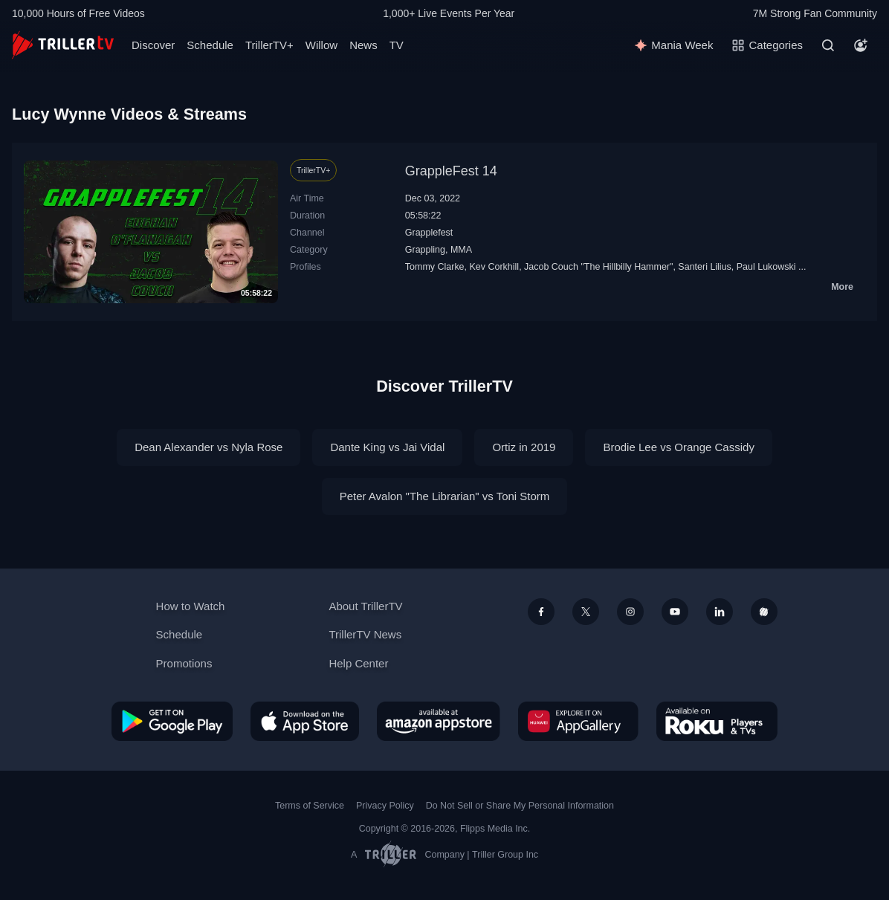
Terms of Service (309, 805)
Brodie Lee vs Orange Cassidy (678, 447)
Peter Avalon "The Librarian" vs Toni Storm (445, 496)
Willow (321, 45)
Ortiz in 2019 (523, 447)
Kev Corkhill (495, 267)
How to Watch (190, 606)
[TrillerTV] (63, 45)
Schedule (210, 45)
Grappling (425, 250)
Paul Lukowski (766, 267)
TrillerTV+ (269, 45)
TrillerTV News (365, 634)
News (363, 45)
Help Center (358, 663)
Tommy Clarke (435, 267)
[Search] (828, 45)
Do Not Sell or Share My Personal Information (520, 805)
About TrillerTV (365, 606)
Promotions (184, 663)
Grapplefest (429, 232)
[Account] (860, 45)
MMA (461, 250)
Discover (153, 45)
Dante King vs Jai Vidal (387, 447)
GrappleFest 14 (451, 171)
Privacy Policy (385, 805)
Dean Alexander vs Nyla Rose (208, 447)
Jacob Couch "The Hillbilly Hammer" (598, 267)
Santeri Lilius (704, 267)
